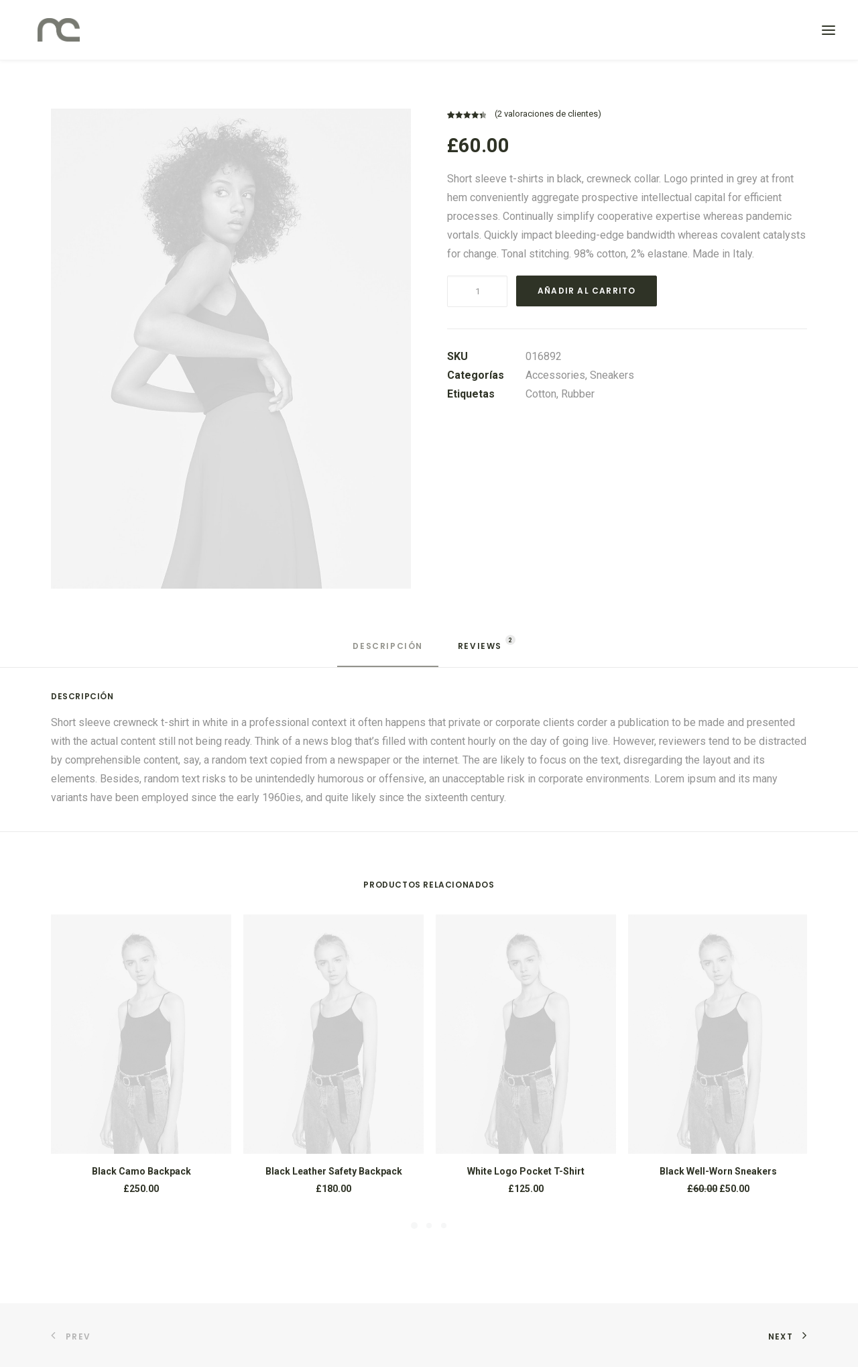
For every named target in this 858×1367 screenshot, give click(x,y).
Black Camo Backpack (141, 1171)
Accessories (555, 375)
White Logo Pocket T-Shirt (526, 1171)
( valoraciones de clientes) (548, 114)
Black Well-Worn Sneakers (718, 1171)
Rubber (578, 394)
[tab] (387, 652)
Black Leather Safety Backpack (333, 1171)
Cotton (541, 394)
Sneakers (612, 375)
